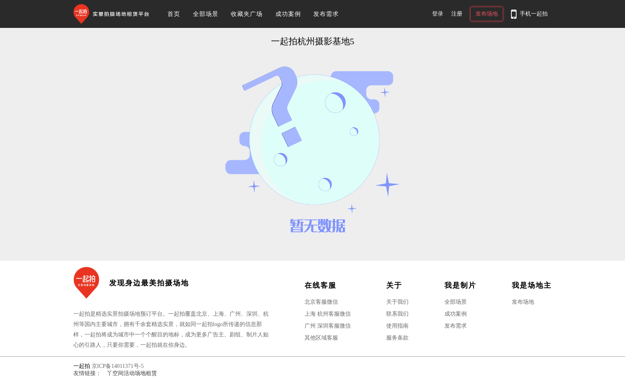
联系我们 (397, 314)
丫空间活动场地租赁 (132, 373)
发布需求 (326, 14)
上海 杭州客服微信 (328, 314)
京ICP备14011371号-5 (118, 366)
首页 (173, 14)
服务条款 (397, 338)
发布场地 (487, 14)
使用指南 (397, 326)
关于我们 (397, 302)
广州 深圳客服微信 (328, 326)
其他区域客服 (321, 338)
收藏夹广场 (247, 14)
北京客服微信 (321, 302)
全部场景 (205, 14)
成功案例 (288, 14)
